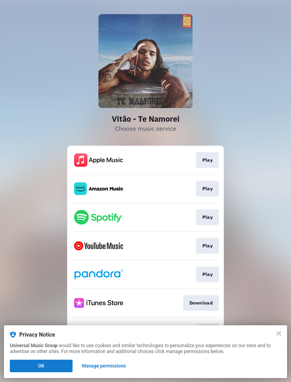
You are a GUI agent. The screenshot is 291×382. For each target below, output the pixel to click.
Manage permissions (104, 366)
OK (41, 366)
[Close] (279, 333)
